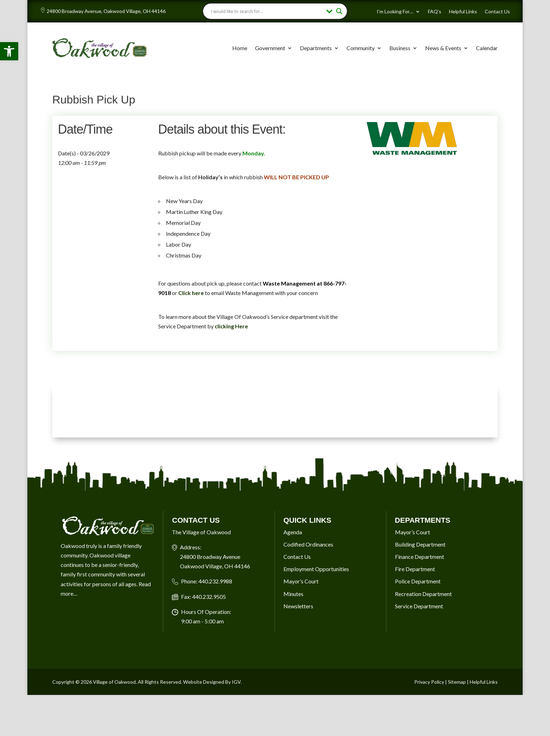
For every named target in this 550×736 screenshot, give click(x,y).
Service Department (419, 606)
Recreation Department (423, 593)
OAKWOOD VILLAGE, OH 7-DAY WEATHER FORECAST (275, 411)
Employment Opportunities (316, 569)
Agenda (292, 532)
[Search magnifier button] (339, 11)
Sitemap (457, 682)
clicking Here (231, 326)
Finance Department (419, 556)
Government (270, 48)
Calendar (487, 48)
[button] (9, 51)
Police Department (418, 581)
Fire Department (415, 569)
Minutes (293, 593)
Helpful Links (463, 11)
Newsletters (298, 606)
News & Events (443, 48)
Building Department (420, 544)
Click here (191, 292)
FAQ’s (434, 11)
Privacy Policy (429, 682)
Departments (316, 48)
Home (239, 48)
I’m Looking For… (395, 11)
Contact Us (497, 11)
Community (361, 48)
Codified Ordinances (308, 544)
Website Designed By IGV (212, 682)
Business (399, 48)
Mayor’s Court (300, 581)
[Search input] (267, 11)
